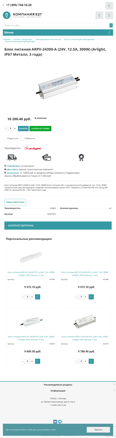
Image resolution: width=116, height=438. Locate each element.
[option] (58, 86)
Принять (98, 429)
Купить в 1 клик (40, 128)
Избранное (29, 138)
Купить (23, 128)
